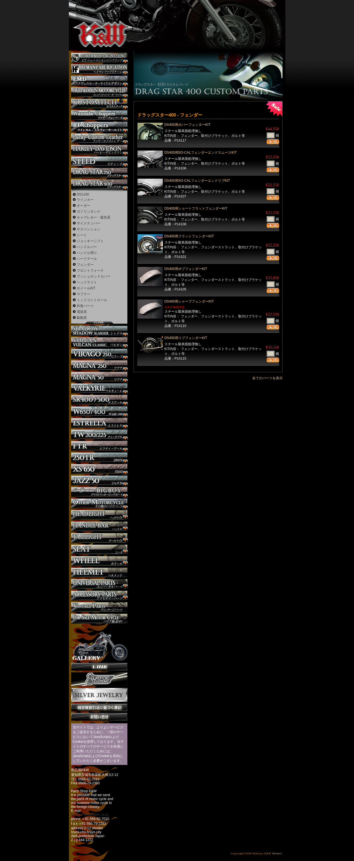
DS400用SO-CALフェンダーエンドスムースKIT (200, 153)
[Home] (277, 853)
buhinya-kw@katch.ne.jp (90, 815)
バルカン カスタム (99, 342)
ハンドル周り (87, 253)
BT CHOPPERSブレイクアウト (99, 127)
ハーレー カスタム (99, 150)
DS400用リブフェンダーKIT (185, 338)
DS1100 (83, 194)
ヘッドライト (87, 282)
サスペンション (88, 229)
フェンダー (85, 265)
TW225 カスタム (99, 434)
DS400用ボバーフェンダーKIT (187, 125)
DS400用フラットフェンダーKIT (189, 236)
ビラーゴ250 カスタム (99, 354)
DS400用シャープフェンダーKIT (189, 301)
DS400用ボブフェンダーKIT (185, 269)
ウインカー (85, 200)
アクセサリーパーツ (99, 596)
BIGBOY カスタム (99, 492)
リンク (99, 667)
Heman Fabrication (99, 69)
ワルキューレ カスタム (99, 388)
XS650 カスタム (99, 469)
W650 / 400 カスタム (99, 411)
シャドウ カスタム (99, 331)
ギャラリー (99, 643)
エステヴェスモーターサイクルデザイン (99, 81)
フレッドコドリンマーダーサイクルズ (99, 92)
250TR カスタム (99, 457)
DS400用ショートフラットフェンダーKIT (195, 208)
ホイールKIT (86, 288)
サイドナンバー (88, 223)
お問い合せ (99, 717)
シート (82, 235)
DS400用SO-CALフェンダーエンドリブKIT (197, 181)
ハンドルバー (87, 247)
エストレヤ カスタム (99, 423)
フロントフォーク (90, 270)
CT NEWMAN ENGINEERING (99, 58)
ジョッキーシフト (90, 241)
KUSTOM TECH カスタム (99, 104)
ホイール (99, 561)
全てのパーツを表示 (267, 378)
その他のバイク (99, 503)
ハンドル (99, 526)
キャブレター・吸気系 (94, 217)
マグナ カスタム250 (99, 365)
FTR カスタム (99, 446)
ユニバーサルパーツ (99, 584)
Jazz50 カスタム (99, 480)
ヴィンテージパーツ (99, 607)
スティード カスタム (99, 161)
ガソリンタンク (88, 211)
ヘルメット (99, 573)
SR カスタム (99, 400)
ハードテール (87, 259)
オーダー (83, 206)
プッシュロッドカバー (94, 276)
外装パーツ (85, 306)
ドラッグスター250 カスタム (99, 173)
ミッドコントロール (92, 300)
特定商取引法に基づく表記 (99, 707)
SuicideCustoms (99, 679)
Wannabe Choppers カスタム (99, 115)
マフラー (83, 294)
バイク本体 (99, 619)
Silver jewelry (99, 695)
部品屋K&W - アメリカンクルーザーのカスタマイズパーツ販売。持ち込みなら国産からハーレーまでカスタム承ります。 (98, 19)
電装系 (82, 312)
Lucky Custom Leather (99, 138)
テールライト (99, 538)
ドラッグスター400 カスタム (99, 184)
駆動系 (82, 318)
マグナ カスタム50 (99, 377)
